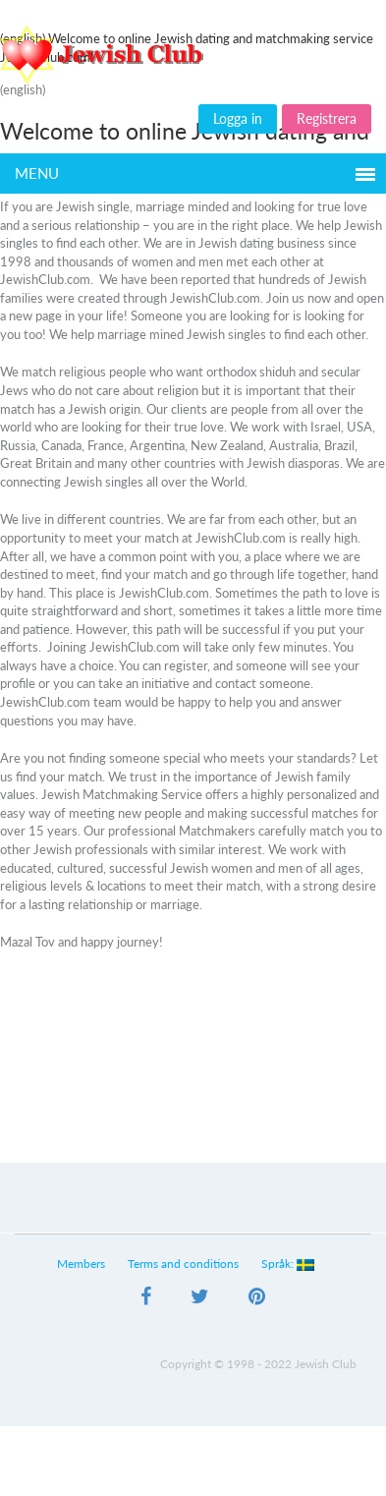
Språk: (287, 1263)
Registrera (327, 118)
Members (82, 1263)
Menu (37, 173)
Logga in (237, 118)
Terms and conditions (184, 1263)
